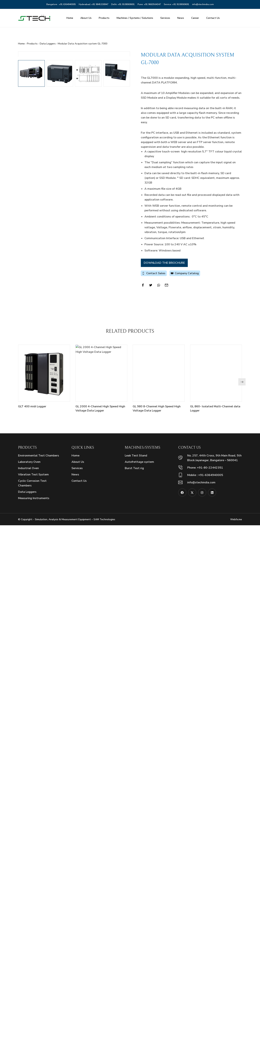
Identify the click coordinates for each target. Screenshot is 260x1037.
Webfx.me (236, 1031)
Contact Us (213, 18)
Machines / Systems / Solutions (135, 18)
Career (195, 18)
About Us (86, 18)
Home (69, 18)
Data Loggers (48, 43)
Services (165, 18)
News (180, 18)
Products (104, 18)
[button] (242, 893)
